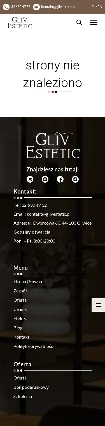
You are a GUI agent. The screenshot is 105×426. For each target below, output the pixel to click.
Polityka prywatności (33, 346)
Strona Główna (27, 281)
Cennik (20, 309)
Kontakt (21, 336)
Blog (18, 327)
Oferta (20, 299)
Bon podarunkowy (31, 387)
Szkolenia (22, 396)
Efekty (19, 318)
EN (100, 7)
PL (93, 7)
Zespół (20, 290)
